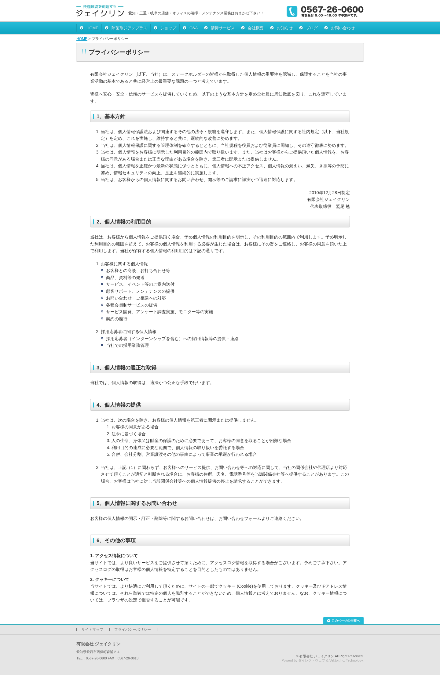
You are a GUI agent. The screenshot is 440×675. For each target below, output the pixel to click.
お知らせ (285, 28)
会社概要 (256, 28)
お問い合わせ (343, 28)
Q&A (193, 28)
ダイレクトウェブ (311, 660)
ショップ (168, 28)
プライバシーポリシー (132, 629)
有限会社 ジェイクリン (316, 656)
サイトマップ (92, 629)
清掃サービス (223, 28)
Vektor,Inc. (337, 660)
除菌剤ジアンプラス (129, 28)
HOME (92, 28)
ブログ (312, 28)
